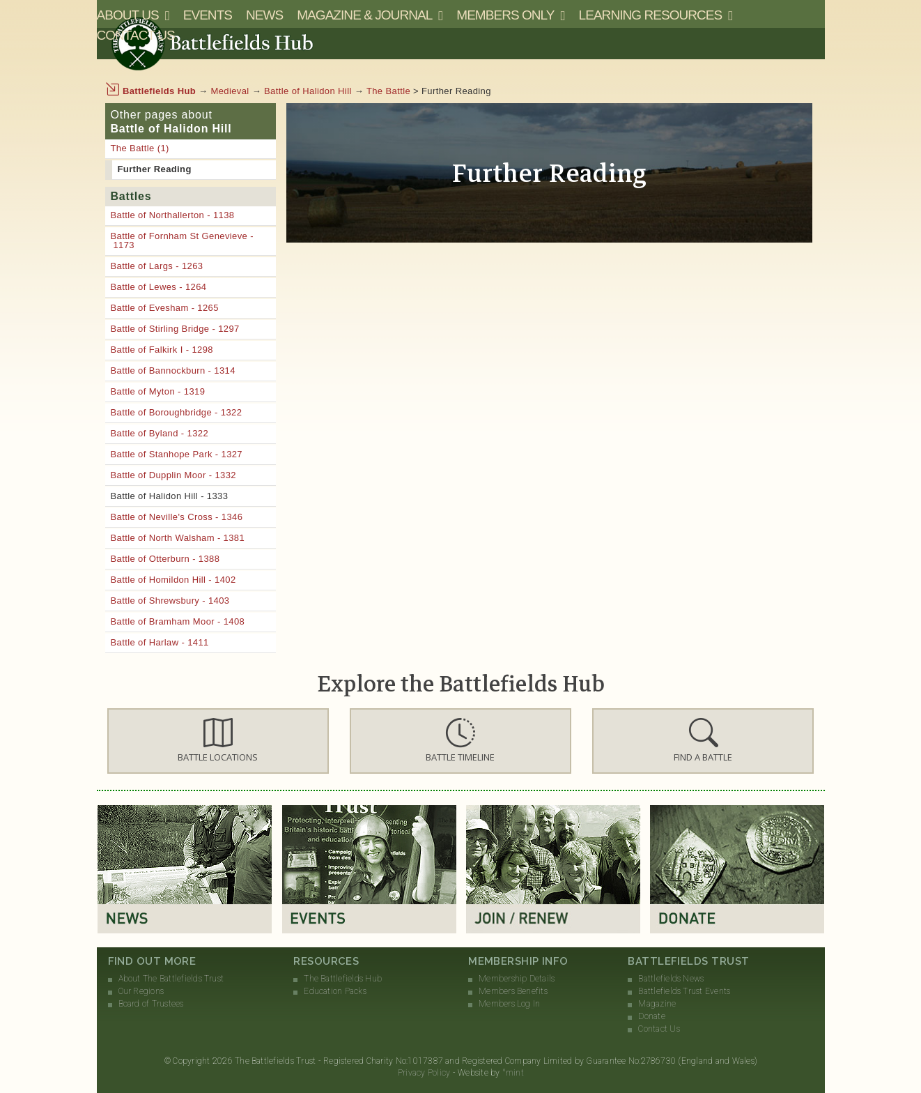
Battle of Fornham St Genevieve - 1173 (182, 240)
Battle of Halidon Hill (308, 91)
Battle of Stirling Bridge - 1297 (175, 328)
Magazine (657, 1004)
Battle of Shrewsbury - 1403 (170, 600)
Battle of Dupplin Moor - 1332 (173, 475)
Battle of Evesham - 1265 (165, 308)
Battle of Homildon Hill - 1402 (173, 579)
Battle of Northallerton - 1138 (173, 215)
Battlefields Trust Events (684, 991)
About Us (128, 15)
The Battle (388, 91)
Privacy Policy (424, 1073)
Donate (651, 1016)
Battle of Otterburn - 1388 (165, 558)
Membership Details (517, 979)
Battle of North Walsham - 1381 (178, 538)
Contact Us (136, 35)
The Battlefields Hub (343, 979)
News (264, 15)
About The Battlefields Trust (171, 979)
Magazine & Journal (364, 15)
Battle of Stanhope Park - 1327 (177, 454)
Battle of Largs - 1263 (157, 266)
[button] (218, 741)
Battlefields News (671, 979)
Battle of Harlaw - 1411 (160, 642)
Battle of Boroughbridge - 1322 (176, 412)
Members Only (505, 15)
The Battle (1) (140, 148)
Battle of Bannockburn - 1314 (173, 370)
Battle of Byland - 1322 (160, 433)
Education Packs (335, 991)
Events (207, 15)
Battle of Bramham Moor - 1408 (178, 621)
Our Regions (141, 991)
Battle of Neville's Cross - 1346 (177, 517)
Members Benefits (513, 991)
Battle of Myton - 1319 (158, 391)
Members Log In (509, 1004)
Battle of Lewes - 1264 (159, 287)
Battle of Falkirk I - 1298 (162, 349)
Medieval (230, 91)
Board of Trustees (151, 1004)
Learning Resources (650, 15)
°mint (513, 1073)
